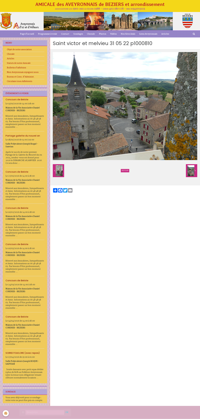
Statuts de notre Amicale (19, 63)
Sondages (78, 34)
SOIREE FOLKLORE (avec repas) (23, 353)
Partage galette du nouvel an (23, 135)
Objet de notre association (19, 49)
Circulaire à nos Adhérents (19, 81)
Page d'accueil (27, 34)
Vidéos (113, 34)
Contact (65, 34)
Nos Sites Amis (128, 34)
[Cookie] (6, 413)
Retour (125, 170)
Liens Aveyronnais (148, 34)
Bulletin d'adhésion (16, 68)
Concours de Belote (17, 99)
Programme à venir (47, 34)
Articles (165, 34)
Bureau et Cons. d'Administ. (20, 77)
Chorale (91, 34)
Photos (102, 34)
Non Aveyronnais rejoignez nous (23, 72)
